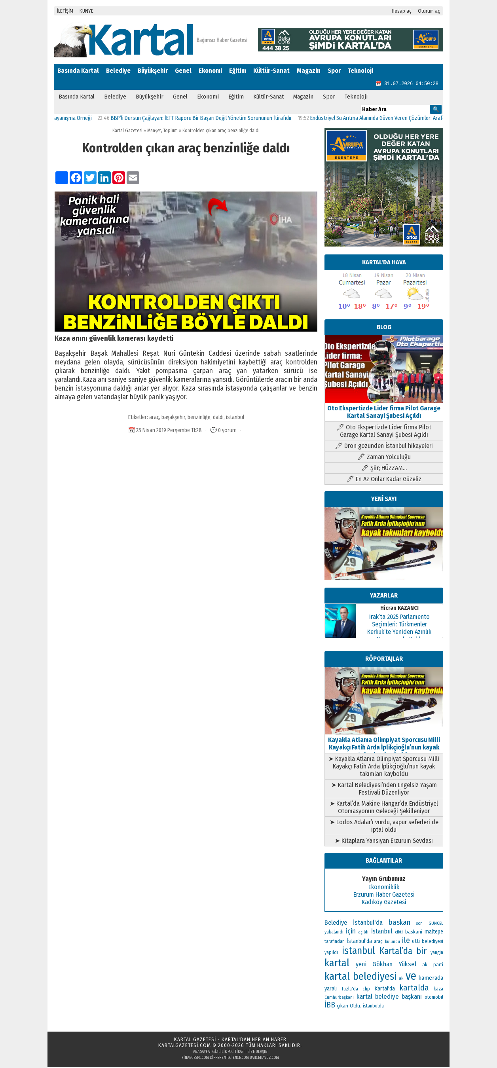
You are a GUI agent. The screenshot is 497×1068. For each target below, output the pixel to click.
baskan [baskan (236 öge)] (399, 923)
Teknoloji (360, 70)
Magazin (309, 70)
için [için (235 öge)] (351, 932)
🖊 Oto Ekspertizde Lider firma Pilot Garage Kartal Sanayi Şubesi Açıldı (383, 431)
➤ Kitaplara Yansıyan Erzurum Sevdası (384, 841)
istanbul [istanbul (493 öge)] (358, 952)
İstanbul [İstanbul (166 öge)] (382, 932)
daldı (218, 418)
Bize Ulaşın (257, 1052)
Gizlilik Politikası (228, 1052)
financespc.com (195, 1058)
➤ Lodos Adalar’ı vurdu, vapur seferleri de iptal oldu (384, 826)
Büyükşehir (153, 70)
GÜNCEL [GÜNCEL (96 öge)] (436, 924)
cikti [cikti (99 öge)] (399, 932)
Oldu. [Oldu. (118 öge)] (355, 1006)
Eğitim (237, 70)
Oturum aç (429, 11)
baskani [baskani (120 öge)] (413, 932)
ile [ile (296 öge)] (406, 941)
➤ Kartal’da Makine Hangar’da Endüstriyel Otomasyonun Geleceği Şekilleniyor (384, 808)
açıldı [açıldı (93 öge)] (363, 932)
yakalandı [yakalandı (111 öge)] (333, 932)
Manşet (154, 131)
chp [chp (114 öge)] (366, 989)
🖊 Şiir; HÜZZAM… (384, 468)
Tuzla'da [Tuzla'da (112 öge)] (349, 989)
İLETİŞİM (65, 11)
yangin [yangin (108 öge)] (437, 953)
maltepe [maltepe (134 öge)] (434, 932)
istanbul (235, 418)
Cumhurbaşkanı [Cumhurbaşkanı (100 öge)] (339, 998)
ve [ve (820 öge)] (411, 977)
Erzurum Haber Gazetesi (384, 895)
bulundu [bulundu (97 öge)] (392, 942)
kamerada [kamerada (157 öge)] (430, 978)
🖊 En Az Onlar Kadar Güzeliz (383, 480)
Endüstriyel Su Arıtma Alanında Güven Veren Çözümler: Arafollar (387, 119)
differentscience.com (229, 1058)
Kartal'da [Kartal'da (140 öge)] (385, 989)
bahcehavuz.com (264, 1058)
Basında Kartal (78, 70)
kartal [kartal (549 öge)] (336, 964)
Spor (334, 70)
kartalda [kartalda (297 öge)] (414, 988)
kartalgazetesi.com (184, 1046)
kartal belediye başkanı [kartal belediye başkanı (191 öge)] (389, 997)
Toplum (170, 131)
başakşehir (173, 418)
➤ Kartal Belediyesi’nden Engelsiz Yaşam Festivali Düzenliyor (384, 789)
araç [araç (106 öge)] (378, 942)
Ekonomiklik (383, 888)
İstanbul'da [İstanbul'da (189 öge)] (368, 923)
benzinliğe (199, 418)
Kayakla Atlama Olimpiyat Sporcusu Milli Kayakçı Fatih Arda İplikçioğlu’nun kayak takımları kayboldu (384, 744)
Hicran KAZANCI (399, 608)
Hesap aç (402, 11)
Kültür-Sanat (271, 70)
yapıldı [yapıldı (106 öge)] (331, 953)
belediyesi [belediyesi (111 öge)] (432, 942)
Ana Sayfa (201, 1052)
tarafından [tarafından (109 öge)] (334, 942)
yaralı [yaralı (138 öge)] (330, 989)
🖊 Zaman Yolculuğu (384, 457)
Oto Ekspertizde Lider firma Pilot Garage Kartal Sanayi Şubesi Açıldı (384, 409)
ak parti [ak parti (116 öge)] (432, 965)
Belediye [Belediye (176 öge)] (335, 923)
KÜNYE (86, 11)
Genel (183, 70)
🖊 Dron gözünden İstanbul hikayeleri (384, 446)
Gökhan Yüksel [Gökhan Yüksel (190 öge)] (394, 965)
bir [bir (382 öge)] (421, 952)
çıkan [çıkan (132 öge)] (342, 1006)
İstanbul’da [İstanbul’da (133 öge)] (359, 942)
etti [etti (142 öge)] (416, 942)
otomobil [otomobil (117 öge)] (434, 998)
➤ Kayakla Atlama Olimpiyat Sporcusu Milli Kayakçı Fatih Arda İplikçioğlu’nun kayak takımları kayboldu (383, 767)
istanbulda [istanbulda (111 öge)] (373, 1006)
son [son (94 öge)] (419, 924)
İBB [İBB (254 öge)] (329, 1005)
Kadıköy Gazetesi (384, 903)
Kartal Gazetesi (127, 131)
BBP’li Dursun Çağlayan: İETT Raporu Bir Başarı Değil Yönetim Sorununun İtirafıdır (207, 119)
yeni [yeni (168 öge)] (361, 965)
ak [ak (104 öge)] (401, 979)
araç (154, 418)
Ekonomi (210, 70)
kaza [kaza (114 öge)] (438, 989)
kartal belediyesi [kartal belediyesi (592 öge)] (360, 977)
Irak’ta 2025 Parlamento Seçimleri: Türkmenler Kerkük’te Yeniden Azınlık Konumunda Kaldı (399, 629)
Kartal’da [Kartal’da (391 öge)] (395, 952)
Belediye (118, 70)
